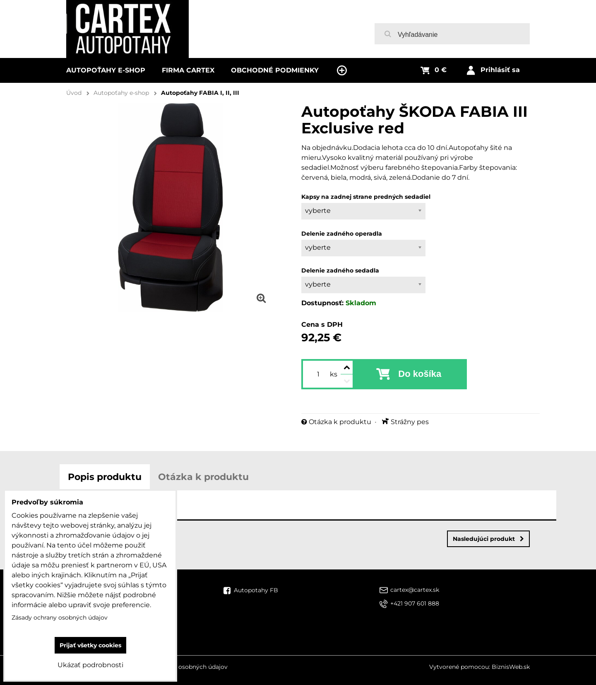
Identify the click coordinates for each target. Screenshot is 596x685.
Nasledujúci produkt (488, 539)
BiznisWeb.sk (511, 667)
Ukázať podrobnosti (90, 665)
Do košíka (419, 374)
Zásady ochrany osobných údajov (180, 667)
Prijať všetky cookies (90, 645)
